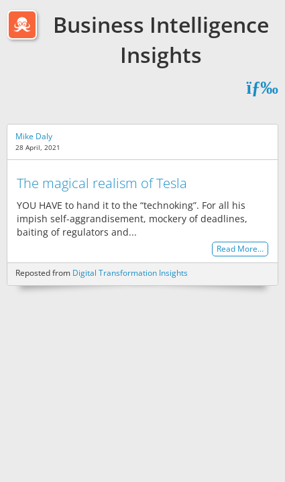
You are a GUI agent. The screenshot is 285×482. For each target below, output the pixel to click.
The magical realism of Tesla (102, 183)
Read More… (240, 249)
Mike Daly (33, 136)
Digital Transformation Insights (130, 272)
